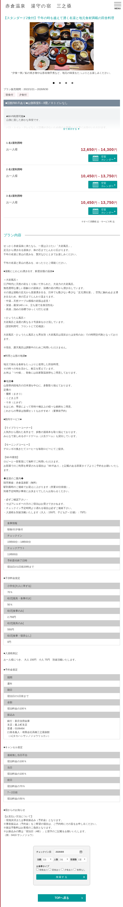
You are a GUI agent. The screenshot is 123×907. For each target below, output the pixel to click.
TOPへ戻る (62, 897)
